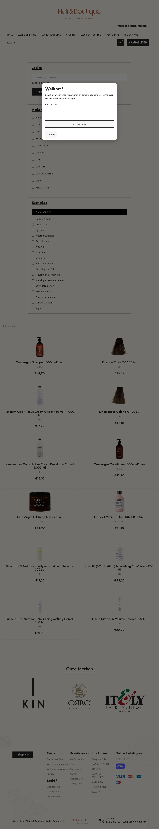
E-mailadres (51, 104)
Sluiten (51, 134)
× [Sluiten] (114, 86)
